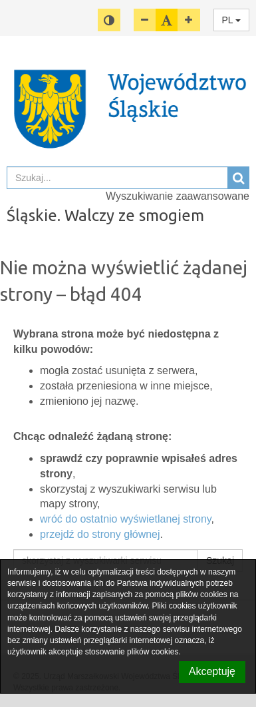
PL (231, 20)
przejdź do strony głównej (100, 534)
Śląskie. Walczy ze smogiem (105, 215)
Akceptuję (212, 671)
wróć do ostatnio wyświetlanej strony (125, 519)
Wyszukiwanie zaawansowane (177, 196)
